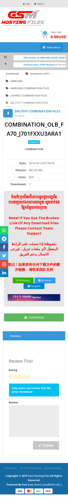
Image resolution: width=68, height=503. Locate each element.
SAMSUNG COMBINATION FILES (27, 88)
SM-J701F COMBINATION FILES (27, 102)
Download (34, 317)
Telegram (34, 286)
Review (13, 402)
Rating (13, 370)
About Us (11, 468)
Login (26, 3)
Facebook (45, 280)
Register (39, 3)
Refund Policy (53, 468)
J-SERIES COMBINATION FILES (26, 95)
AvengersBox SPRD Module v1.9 (43, 64)
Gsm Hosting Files (39, 475)
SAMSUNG (14, 81)
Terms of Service (31, 468)
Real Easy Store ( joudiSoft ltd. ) (42, 484)
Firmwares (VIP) (38, 73)
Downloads (12, 73)
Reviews (15, 336)
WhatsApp (23, 280)
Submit (46, 445)
